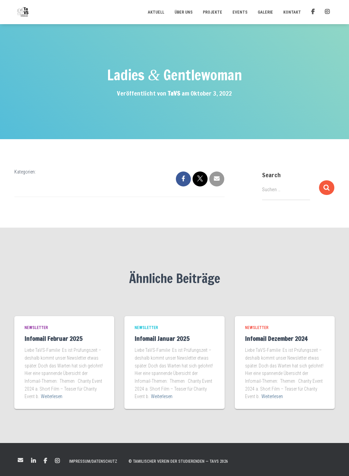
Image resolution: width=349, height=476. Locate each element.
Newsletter (36, 327)
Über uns (183, 12)
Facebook (45, 461)
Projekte (212, 12)
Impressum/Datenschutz (93, 461)
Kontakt (292, 12)
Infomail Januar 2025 (162, 338)
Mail (20, 460)
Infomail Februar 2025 (53, 338)
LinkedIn (33, 461)
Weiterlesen (51, 396)
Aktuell (156, 12)
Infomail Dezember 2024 (276, 338)
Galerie (265, 12)
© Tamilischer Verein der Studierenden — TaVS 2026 (178, 461)
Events (239, 12)
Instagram (57, 461)
